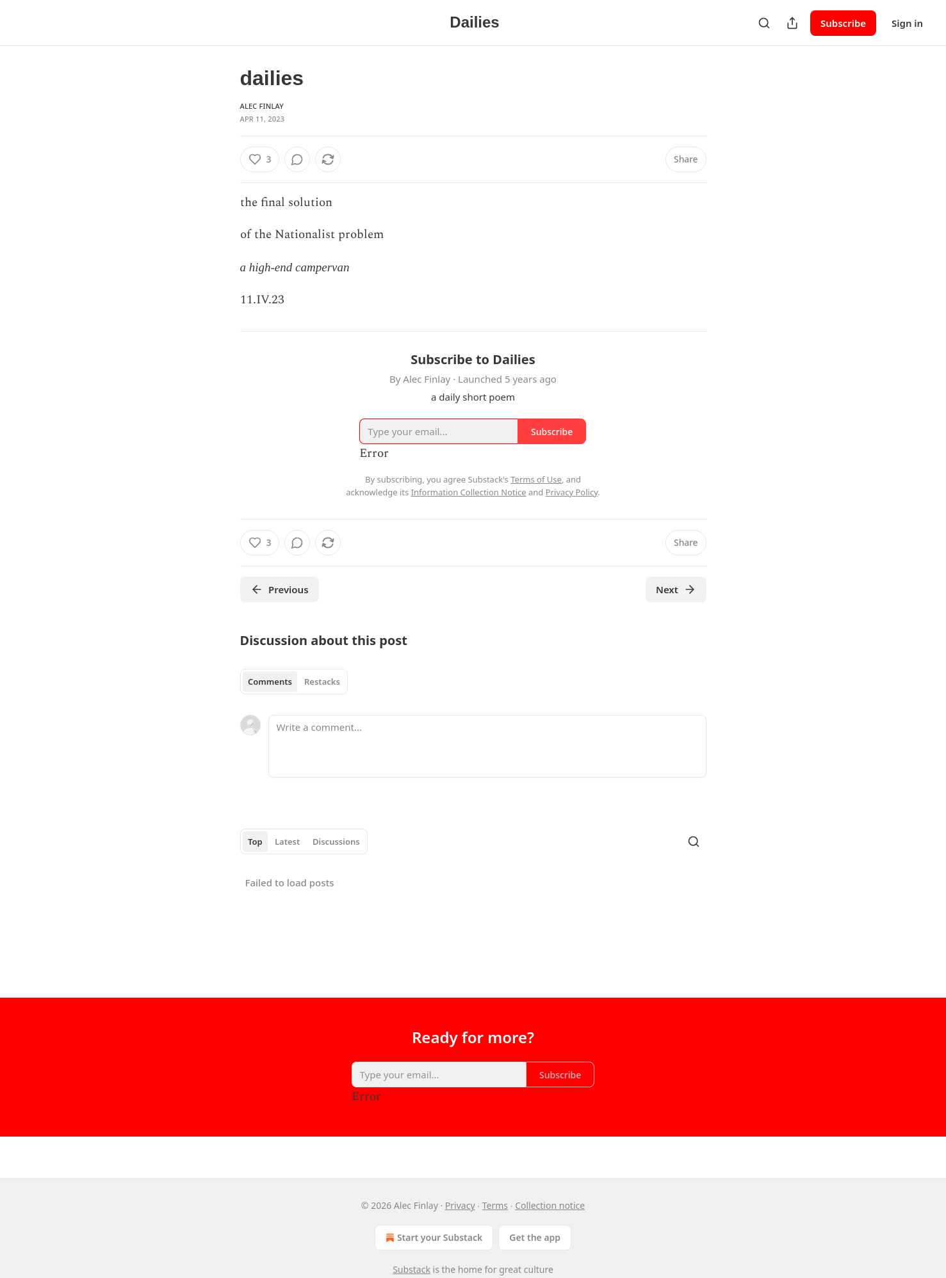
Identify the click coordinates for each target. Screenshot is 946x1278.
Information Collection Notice (468, 492)
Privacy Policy (572, 492)
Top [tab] (255, 841)
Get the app (534, 1237)
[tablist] (294, 681)
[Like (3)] (260, 159)
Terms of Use (536, 479)
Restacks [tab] (322, 681)
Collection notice (550, 1205)
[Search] (764, 23)
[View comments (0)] (297, 159)
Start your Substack (432, 1238)
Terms (495, 1205)
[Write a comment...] (487, 746)
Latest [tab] (287, 841)
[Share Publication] (792, 23)
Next (676, 589)
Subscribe (843, 23)
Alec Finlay (262, 106)
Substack (411, 1269)
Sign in (907, 23)
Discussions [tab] (336, 841)
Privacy (460, 1205)
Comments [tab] (270, 681)
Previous (279, 589)
